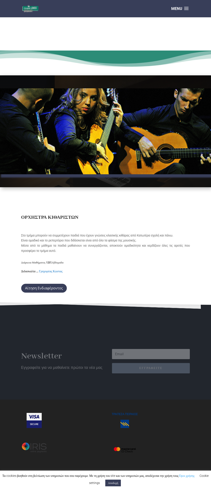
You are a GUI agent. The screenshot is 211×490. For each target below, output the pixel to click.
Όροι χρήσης (187, 475)
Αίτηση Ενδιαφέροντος (44, 288)
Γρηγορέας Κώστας (50, 271)
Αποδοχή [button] (113, 483)
